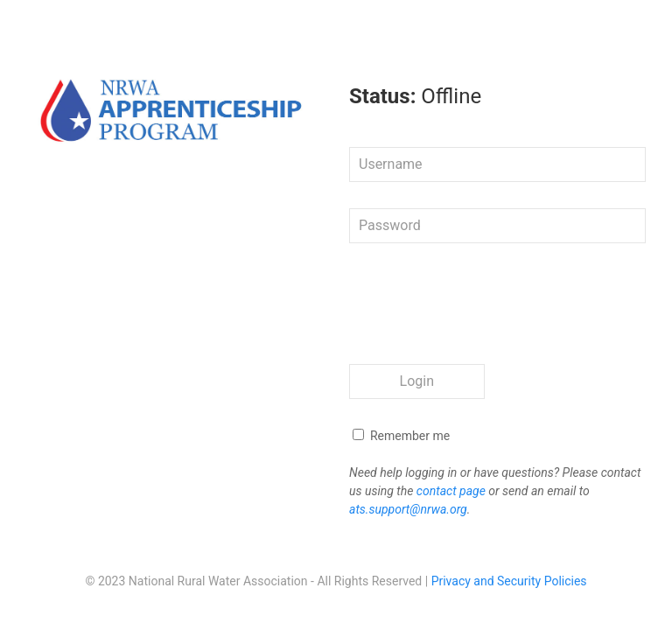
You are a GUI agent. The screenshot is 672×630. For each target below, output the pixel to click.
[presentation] (482, 304)
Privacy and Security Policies (509, 581)
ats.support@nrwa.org (408, 509)
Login (417, 381)
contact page (451, 491)
